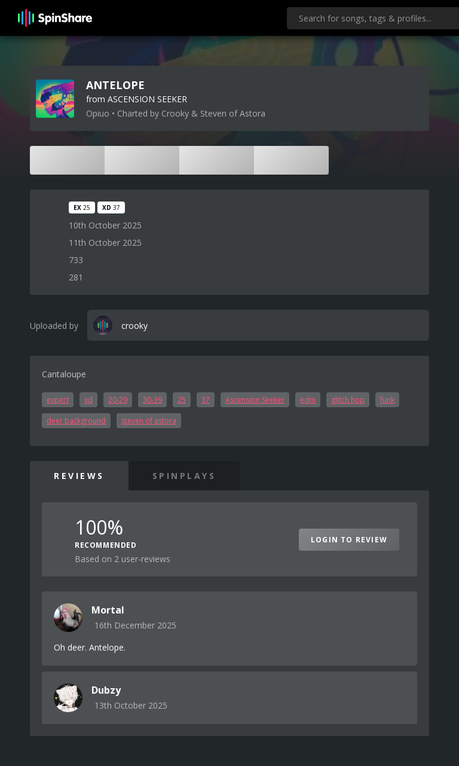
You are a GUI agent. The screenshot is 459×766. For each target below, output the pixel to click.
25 (182, 400)
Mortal (107, 610)
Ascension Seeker (254, 400)
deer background (76, 421)
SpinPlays (184, 475)
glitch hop (348, 400)
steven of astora (148, 421)
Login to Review (349, 540)
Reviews (79, 475)
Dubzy (106, 690)
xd (88, 400)
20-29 (117, 400)
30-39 (152, 400)
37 (205, 400)
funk (387, 400)
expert (58, 400)
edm (308, 400)
